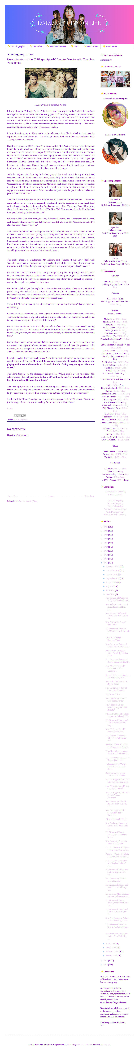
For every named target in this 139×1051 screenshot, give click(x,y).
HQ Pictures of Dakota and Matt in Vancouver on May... (117, 722)
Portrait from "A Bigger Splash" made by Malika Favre (117, 653)
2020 (106, 547)
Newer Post (12, 496)
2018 (106, 555)
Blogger (106, 1044)
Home (51, 496)
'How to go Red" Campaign (115, 515)
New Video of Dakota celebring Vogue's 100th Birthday (116, 707)
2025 (106, 527)
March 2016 (111, 948)
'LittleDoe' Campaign (115, 512)
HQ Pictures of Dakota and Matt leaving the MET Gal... (117, 871)
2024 (106, 531)
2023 (106, 535)
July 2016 (110, 586)
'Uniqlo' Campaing (115, 500)
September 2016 (113, 578)
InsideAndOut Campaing (115, 492)
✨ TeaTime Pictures (56, 46)
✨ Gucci (75, 46)
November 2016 (113, 570)
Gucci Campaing (115, 494)
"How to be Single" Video (116, 819)
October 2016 (112, 574)
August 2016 (111, 582)
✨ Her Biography (16, 46)
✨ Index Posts (110, 46)
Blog (124, 281)
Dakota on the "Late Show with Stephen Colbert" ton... (116, 863)
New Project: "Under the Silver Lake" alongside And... (116, 738)
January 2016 (112, 955)
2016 (18, 419)
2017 (106, 559)
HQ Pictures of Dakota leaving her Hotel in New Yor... (117, 902)
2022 (106, 539)
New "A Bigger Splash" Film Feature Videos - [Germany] (117, 794)
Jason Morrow (86, 1044)
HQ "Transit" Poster (114, 694)
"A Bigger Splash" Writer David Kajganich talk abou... (116, 766)
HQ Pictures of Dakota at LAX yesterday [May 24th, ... (118, 631)
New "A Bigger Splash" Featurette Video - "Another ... (115, 668)
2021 (106, 543)
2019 (106, 551)
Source (10, 408)
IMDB (118, 281)
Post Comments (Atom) (28, 501)
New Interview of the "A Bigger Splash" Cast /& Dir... (116, 803)
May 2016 (110, 594)
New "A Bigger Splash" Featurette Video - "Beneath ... (115, 812)
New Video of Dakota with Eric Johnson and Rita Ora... (117, 606)
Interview (24, 419)
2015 (106, 961)
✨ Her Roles (35, 46)
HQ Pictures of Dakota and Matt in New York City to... (117, 887)
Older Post (89, 496)
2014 (106, 965)
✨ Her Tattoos (91, 46)
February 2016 (112, 951)
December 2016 (113, 566)
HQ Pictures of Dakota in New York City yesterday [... (117, 927)
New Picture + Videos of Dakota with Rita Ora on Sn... (117, 615)
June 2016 (110, 590)
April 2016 (111, 944)
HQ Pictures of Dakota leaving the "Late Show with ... (116, 834)
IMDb (124, 284)
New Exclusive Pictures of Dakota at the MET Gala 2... (117, 825)
